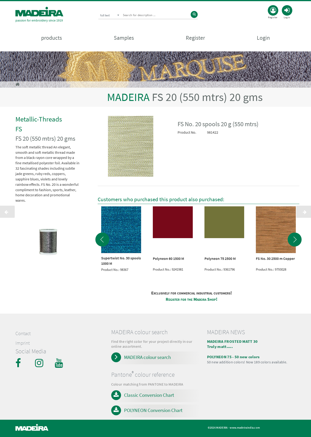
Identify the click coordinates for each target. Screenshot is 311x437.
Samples (124, 37)
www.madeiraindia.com (245, 427)
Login (263, 37)
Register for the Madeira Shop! (191, 299)
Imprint (22, 343)
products (51, 37)
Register (195, 37)
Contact (23, 333)
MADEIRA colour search (147, 357)
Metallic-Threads (38, 119)
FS (18, 129)
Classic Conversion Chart (149, 395)
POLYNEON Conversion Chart (153, 410)
